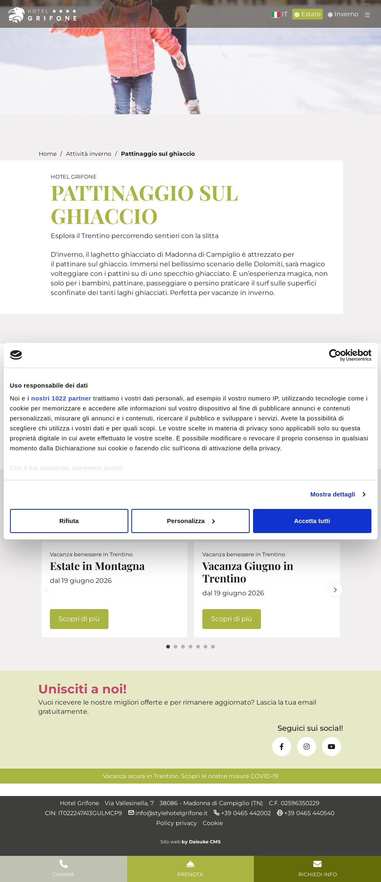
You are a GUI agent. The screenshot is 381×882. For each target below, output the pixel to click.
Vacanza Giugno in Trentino (247, 571)
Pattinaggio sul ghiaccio (158, 153)
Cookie (213, 823)
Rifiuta (69, 520)
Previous (46, 589)
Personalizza (191, 520)
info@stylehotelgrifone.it (171, 813)
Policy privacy (176, 823)
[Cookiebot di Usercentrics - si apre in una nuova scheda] (335, 355)
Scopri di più (79, 619)
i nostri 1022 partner (59, 398)
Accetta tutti (312, 520)
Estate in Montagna (97, 565)
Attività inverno (88, 153)
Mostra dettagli (332, 494)
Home (48, 153)
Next (335, 589)
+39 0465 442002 (242, 813)
